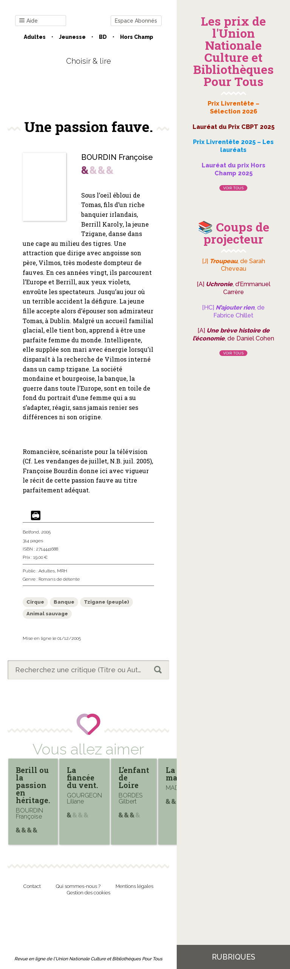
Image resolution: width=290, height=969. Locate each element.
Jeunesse (72, 37)
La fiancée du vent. (82, 777)
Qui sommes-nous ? (78, 886)
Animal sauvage (47, 613)
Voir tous (233, 188)
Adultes (35, 37)
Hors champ (136, 37)
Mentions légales (134, 886)
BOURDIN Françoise (117, 157)
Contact (32, 886)
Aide (28, 21)
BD (103, 37)
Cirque (35, 602)
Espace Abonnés (136, 21)
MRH (62, 570)
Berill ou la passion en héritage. (33, 785)
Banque (64, 602)
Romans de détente (59, 579)
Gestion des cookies (88, 892)
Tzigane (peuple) (106, 602)
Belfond (31, 532)
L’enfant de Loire (134, 777)
